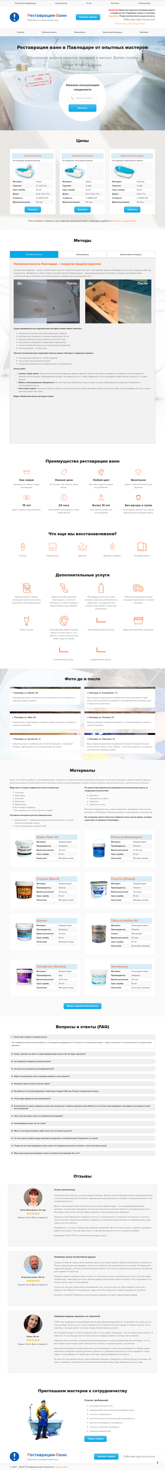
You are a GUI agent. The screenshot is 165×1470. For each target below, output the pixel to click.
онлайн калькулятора (124, 220)
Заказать (33, 209)
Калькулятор (61, 3)
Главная (20, 32)
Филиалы (144, 32)
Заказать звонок (88, 17)
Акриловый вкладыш (112, 32)
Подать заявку (95, 1438)
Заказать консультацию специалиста (82, 87)
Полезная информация (25, 3)
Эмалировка (79, 32)
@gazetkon (114, 16)
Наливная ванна (49, 32)
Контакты (115, 3)
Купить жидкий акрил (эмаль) (82, 1006)
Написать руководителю (130, 23)
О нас (89, 3)
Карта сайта (61, 1467)
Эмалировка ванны (82, 155)
